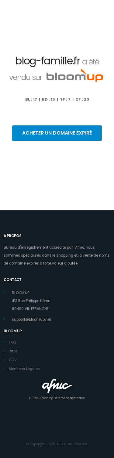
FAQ (12, 342)
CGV (13, 360)
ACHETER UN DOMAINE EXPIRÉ (57, 132)
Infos (13, 351)
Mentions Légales (24, 368)
